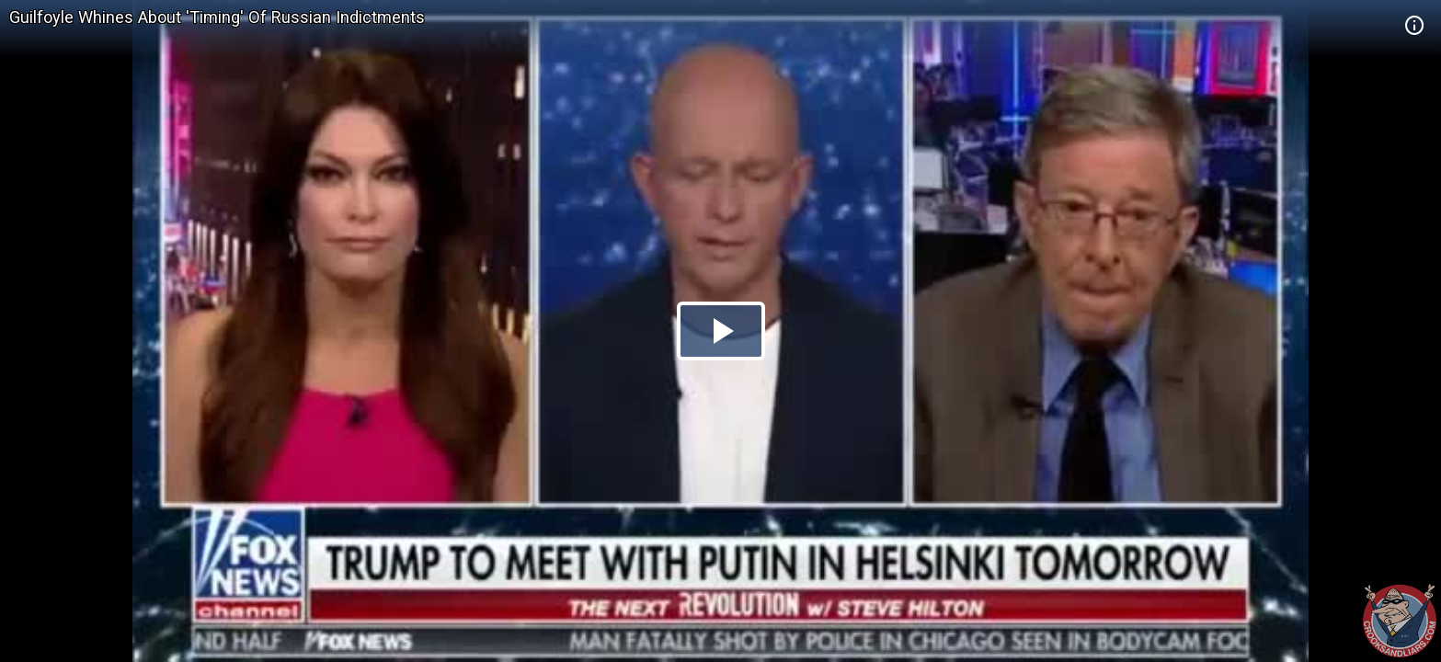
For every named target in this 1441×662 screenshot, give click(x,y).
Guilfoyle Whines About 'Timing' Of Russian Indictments (217, 17)
